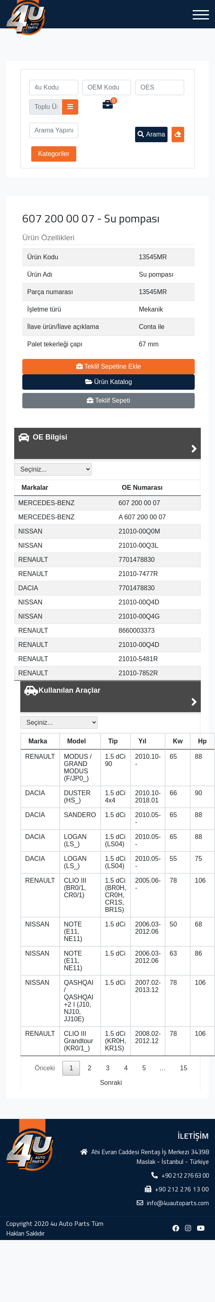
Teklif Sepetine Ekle (108, 366)
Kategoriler (53, 153)
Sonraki (111, 1082)
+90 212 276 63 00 (185, 1175)
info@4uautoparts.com (178, 1203)
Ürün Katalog (108, 381)
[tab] (107, 443)
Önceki (44, 1068)
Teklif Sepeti (108, 400)
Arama (151, 134)
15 (183, 1068)
